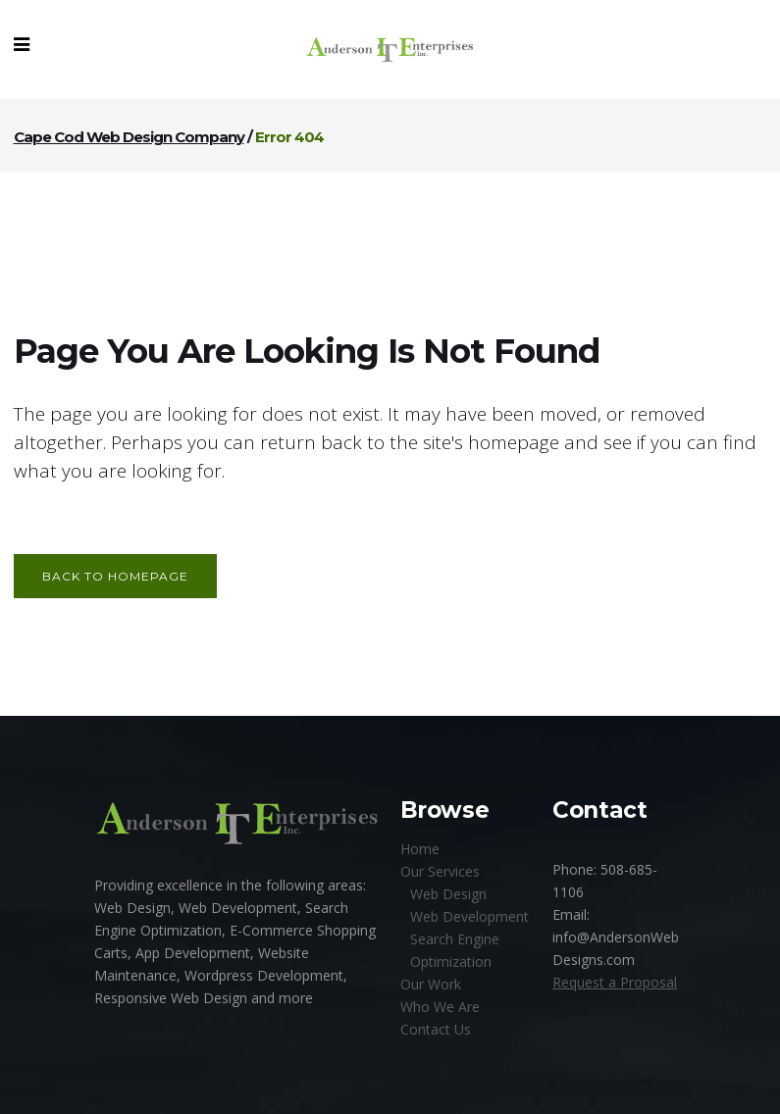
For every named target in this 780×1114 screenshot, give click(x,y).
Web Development (469, 916)
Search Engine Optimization (454, 950)
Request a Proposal (614, 982)
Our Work (430, 984)
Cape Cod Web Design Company (129, 136)
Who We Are (440, 1006)
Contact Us (435, 1029)
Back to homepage (115, 576)
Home (420, 848)
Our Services (440, 871)
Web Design (448, 894)
